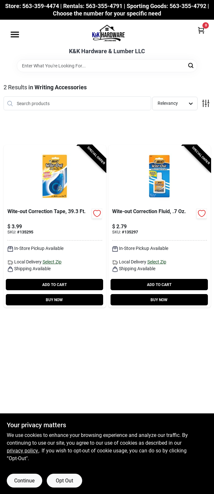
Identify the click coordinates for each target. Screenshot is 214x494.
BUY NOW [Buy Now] (54, 300)
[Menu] (15, 34)
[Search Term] (107, 65)
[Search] (191, 65)
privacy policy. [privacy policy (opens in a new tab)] (23, 451)
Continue (24, 481)
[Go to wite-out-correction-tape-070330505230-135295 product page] (55, 226)
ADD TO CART (54, 284)
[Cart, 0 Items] (201, 30)
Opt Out (64, 481)
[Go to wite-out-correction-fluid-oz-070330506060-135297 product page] (159, 226)
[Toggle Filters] (205, 103)
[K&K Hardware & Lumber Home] (107, 34)
